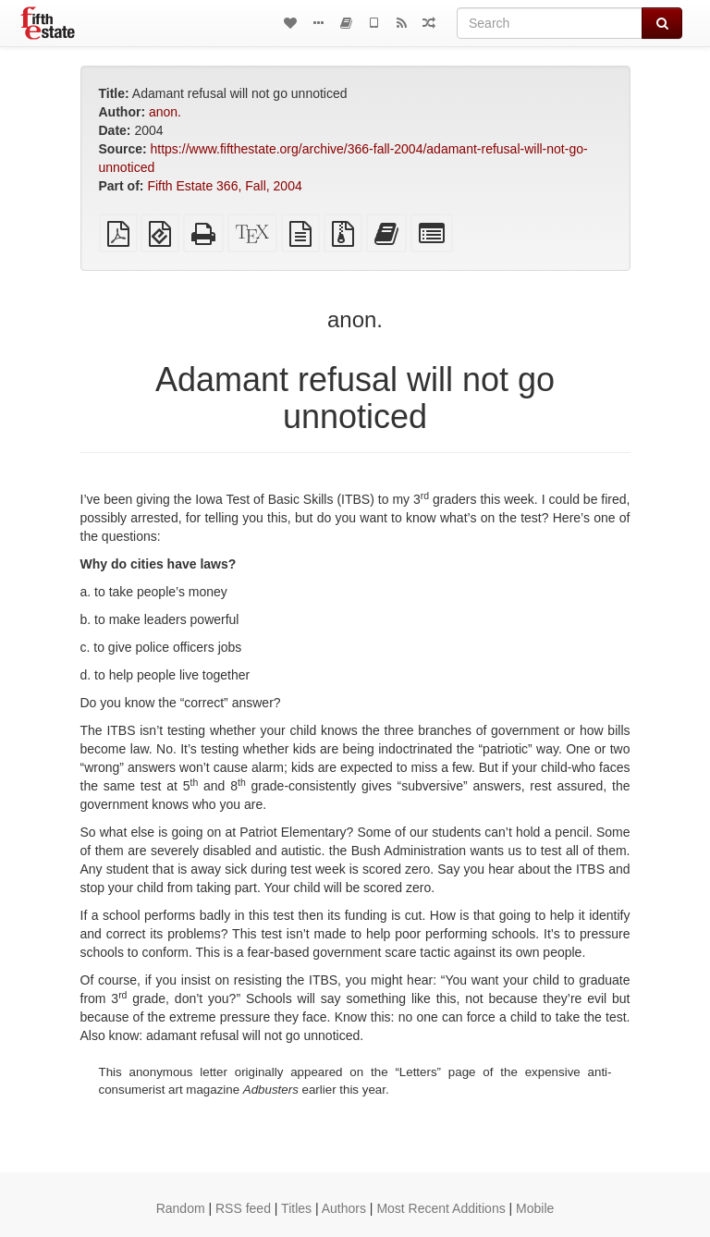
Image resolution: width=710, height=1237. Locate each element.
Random (180, 1208)
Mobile (535, 1208)
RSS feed (243, 1208)
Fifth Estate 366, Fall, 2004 (224, 185)
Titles (296, 1208)
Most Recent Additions (440, 1208)
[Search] (550, 23)
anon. (165, 111)
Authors (344, 1208)
